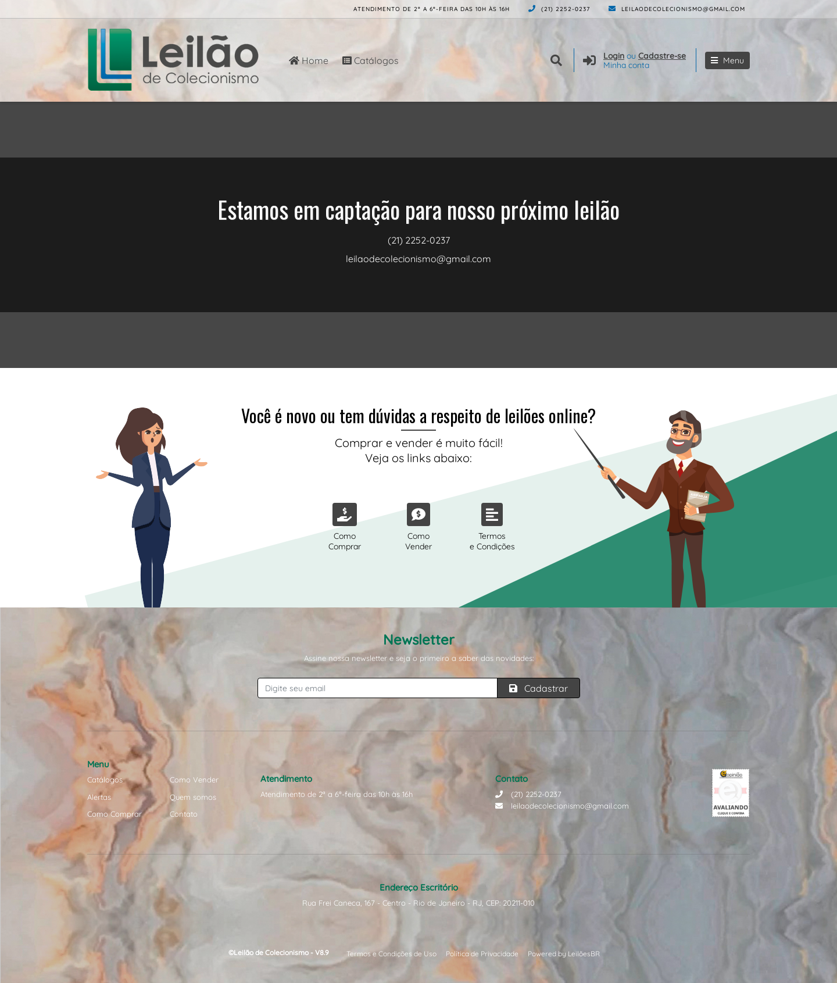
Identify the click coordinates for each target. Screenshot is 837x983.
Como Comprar (114, 813)
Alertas (99, 797)
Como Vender (194, 779)
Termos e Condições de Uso (391, 953)
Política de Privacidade (482, 953)
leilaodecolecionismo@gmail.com (677, 9)
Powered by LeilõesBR (564, 953)
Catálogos (370, 60)
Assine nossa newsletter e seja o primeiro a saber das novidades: (419, 658)
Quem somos (193, 797)
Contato (184, 813)
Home (308, 60)
